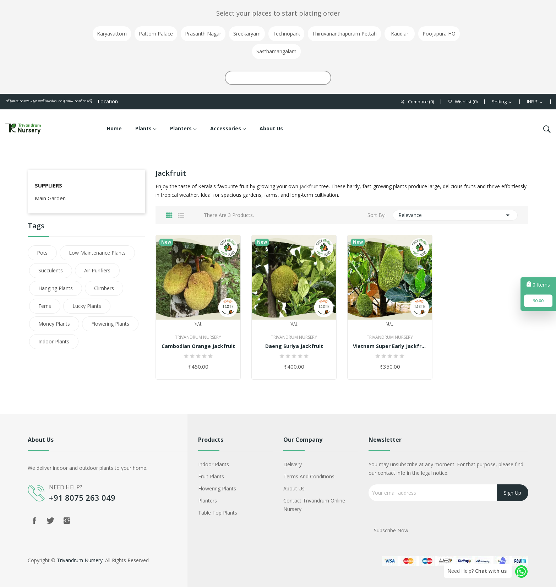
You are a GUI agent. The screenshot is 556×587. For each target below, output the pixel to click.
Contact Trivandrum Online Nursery (314, 504)
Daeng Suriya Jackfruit (294, 346)
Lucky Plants (86, 306)
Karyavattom (112, 33)
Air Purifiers (97, 270)
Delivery (292, 464)
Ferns (44, 306)
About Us (294, 488)
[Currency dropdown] (535, 102)
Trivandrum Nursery (198, 337)
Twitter (50, 520)
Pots (42, 252)
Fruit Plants (211, 476)
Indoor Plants (53, 341)
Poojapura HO (439, 33)
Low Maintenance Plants (97, 252)
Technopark (286, 33)
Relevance (455, 215)
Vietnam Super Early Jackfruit (390, 346)
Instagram (66, 520)
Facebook (34, 520)
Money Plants (54, 323)
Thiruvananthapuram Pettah (344, 33)
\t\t (198, 281)
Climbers (104, 288)
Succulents (50, 270)
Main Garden (50, 198)
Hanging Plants (55, 288)
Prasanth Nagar (203, 33)
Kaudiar (399, 33)
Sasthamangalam (276, 51)
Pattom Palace (156, 33)
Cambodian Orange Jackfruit (198, 346)
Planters (207, 500)
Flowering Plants (110, 323)
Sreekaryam (247, 33)
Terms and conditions (308, 476)
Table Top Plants (217, 512)
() (463, 101)
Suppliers (48, 185)
